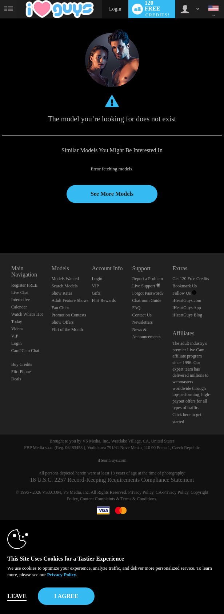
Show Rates (62, 293)
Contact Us (142, 315)
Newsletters (142, 322)
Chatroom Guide (146, 300)
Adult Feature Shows (70, 300)
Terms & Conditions (138, 498)
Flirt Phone (21, 371)
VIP (14, 336)
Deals (16, 378)
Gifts (96, 293)
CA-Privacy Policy (172, 492)
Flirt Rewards (104, 300)
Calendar (19, 307)
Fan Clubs (60, 307)
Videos (17, 328)
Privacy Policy (140, 492)
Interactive (20, 299)
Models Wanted (65, 278)
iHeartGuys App (186, 307)
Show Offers (63, 322)
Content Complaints (97, 498)
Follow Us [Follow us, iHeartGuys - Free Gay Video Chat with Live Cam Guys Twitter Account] (184, 293)
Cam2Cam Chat (25, 350)
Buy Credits (21, 364)
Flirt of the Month (67, 329)
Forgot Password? (147, 293)
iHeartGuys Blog (187, 315)
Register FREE (24, 285)
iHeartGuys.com (186, 300)
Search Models (65, 285)
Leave (17, 596)
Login (115, 9)
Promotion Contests (69, 315)
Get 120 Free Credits (190, 278)
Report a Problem (147, 278)
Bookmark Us (184, 285)
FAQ (136, 307)
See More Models (112, 194)
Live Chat (20, 292)
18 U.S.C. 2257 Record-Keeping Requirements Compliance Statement (112, 480)
